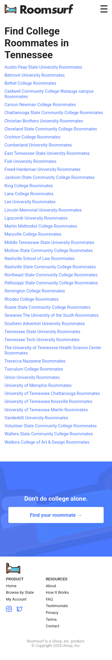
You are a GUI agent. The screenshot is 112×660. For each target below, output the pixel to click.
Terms (51, 619)
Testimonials (57, 606)
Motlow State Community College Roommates (48, 250)
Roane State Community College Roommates (47, 307)
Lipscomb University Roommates (35, 218)
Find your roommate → (56, 515)
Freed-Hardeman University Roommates (42, 169)
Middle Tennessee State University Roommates (49, 242)
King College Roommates (28, 185)
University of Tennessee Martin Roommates (46, 409)
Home (11, 586)
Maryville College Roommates (32, 234)
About (51, 586)
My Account (16, 599)
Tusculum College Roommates (33, 369)
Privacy (52, 612)
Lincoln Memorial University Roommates (43, 210)
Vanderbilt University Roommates (36, 417)
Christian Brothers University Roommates (43, 121)
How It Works (57, 592)
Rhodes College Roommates (31, 299)
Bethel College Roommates (30, 83)
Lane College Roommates (28, 193)
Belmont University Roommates (34, 75)
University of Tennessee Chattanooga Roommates (52, 393)
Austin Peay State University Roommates (43, 67)
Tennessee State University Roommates (42, 331)
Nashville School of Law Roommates (39, 258)
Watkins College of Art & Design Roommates (46, 442)
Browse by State (20, 592)
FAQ (49, 599)
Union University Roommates (32, 377)
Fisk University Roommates (30, 161)
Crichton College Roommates (32, 137)
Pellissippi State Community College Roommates (51, 283)
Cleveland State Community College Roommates (50, 129)
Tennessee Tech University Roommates (41, 339)
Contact (52, 626)
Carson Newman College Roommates (40, 104)
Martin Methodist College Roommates (40, 226)
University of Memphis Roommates (37, 385)
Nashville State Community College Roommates (50, 267)
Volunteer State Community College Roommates (50, 426)
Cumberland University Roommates (38, 145)
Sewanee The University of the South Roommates (51, 315)
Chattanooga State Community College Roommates (53, 112)
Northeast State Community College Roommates (50, 275)
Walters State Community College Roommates (48, 434)
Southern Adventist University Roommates (44, 323)
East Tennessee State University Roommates (47, 153)
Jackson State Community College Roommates (49, 177)
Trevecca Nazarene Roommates (34, 361)
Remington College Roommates (34, 291)
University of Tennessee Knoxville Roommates (48, 401)
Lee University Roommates (30, 201)
